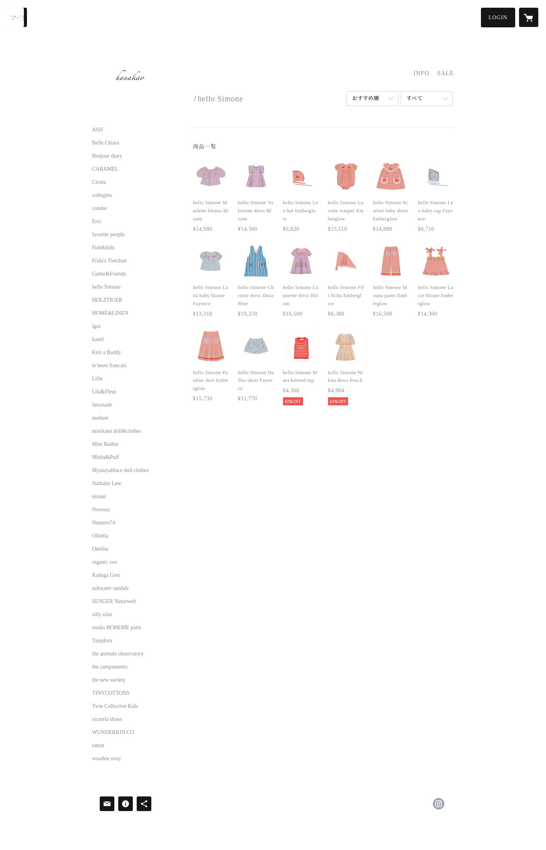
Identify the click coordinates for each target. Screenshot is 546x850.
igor (96, 326)
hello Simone (106, 287)
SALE (445, 73)
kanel (98, 339)
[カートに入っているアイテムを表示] (528, 17)
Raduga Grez (106, 575)
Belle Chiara (105, 143)
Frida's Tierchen (109, 261)
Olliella (100, 536)
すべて (414, 98)
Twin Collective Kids (115, 706)
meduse (100, 418)
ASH (97, 130)
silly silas (102, 614)
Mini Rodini (105, 444)
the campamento (109, 667)
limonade (102, 405)
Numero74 (103, 523)
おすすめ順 (365, 98)
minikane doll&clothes (116, 431)
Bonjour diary (107, 156)
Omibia (100, 549)
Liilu (97, 378)
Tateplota (102, 640)
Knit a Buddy (106, 352)
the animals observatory (118, 654)
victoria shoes (107, 719)
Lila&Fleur (104, 392)
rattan (98, 745)
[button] (498, 17)
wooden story (106, 758)
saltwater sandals (110, 588)
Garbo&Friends (109, 274)
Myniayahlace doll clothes (120, 470)
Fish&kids (103, 247)
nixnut (99, 496)
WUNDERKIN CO (113, 732)
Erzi (96, 221)
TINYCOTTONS (111, 693)
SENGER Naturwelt (114, 601)
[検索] (17, 17)
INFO (421, 73)
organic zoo (104, 562)
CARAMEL (105, 169)
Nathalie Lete (106, 483)
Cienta (99, 182)
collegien (102, 195)
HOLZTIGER (107, 300)
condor (99, 208)
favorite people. (109, 234)
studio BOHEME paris (116, 627)
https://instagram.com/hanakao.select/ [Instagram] (438, 804)
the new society (109, 680)
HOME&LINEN (110, 313)
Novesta (101, 509)
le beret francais (109, 365)
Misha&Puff (105, 457)
